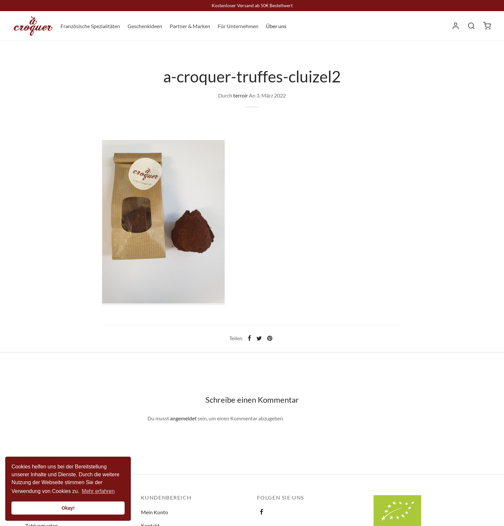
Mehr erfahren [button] (98, 491)
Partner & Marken (190, 26)
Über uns (276, 26)
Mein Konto (154, 512)
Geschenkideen (145, 26)
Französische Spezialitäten (90, 26)
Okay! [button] (68, 508)
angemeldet (183, 418)
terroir (240, 95)
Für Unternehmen (238, 26)
